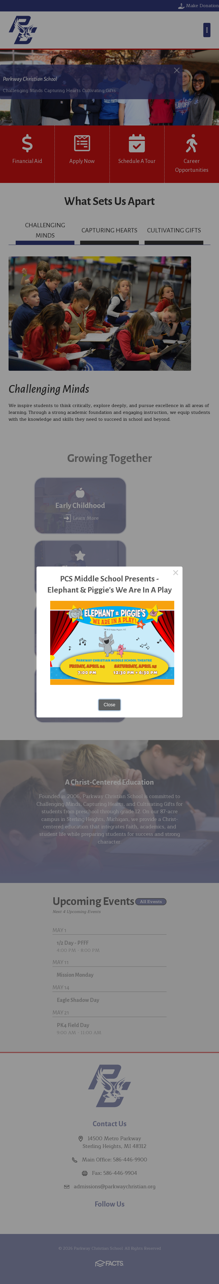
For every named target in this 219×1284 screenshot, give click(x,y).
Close (109, 704)
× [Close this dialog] (175, 573)
